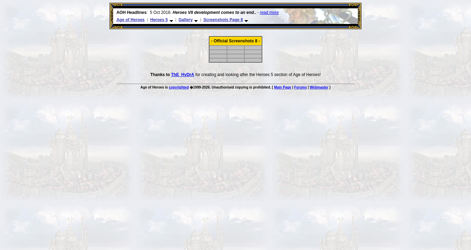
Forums (300, 87)
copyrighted (179, 87)
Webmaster (319, 87)
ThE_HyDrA (182, 74)
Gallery (186, 19)
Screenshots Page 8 (223, 19)
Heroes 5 (159, 19)
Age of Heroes (131, 19)
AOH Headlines (132, 12)
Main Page (282, 87)
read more (269, 12)
